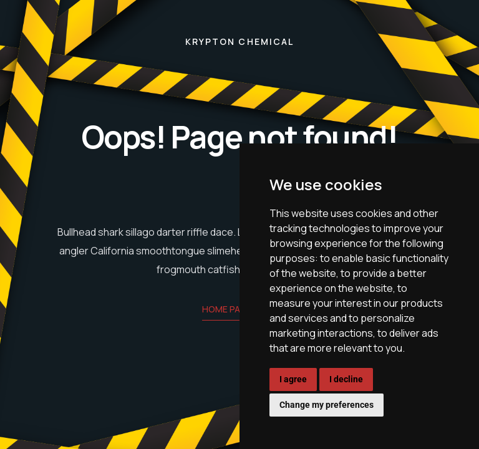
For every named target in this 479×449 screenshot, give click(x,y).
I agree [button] (293, 379)
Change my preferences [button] (326, 405)
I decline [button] (346, 379)
